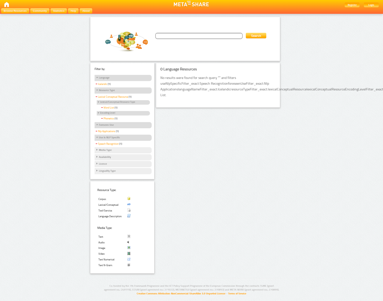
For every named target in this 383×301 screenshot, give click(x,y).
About (86, 10)
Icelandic (102, 84)
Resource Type (107, 90)
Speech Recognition (108, 143)
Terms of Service (237, 293)
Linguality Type (107, 170)
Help (73, 10)
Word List (109, 107)
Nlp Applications (106, 131)
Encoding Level (107, 112)
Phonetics (109, 118)
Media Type (105, 149)
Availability (105, 156)
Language (104, 77)
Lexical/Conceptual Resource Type (117, 102)
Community (40, 10)
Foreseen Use (106, 124)
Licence (103, 163)
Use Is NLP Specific (109, 137)
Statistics (58, 10)
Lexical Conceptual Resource (113, 96)
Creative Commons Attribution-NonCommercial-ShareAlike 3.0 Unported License (181, 293)
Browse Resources (15, 10)
